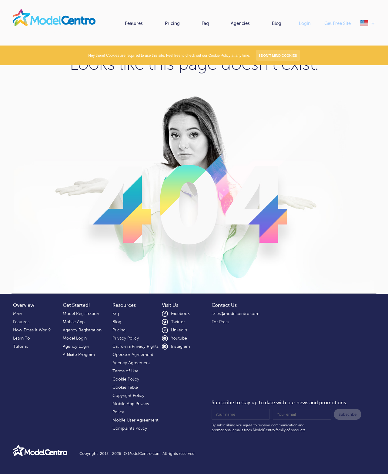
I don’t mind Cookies (278, 55)
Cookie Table (125, 387)
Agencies (240, 23)
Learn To (21, 338)
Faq (205, 23)
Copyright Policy (128, 395)
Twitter (173, 322)
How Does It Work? (32, 330)
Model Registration (81, 313)
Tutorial (20, 346)
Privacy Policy (125, 338)
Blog (276, 23)
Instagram (176, 347)
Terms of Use (125, 371)
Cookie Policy (125, 379)
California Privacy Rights (135, 346)
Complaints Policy (129, 428)
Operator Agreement (132, 354)
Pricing (172, 23)
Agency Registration (82, 330)
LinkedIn (174, 330)
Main (17, 313)
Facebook (176, 314)
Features (134, 23)
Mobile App (74, 322)
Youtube (174, 338)
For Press (220, 322)
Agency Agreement (131, 363)
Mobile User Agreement (135, 420)
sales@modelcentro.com (235, 313)
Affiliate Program (79, 354)
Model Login (75, 338)
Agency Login (76, 346)
